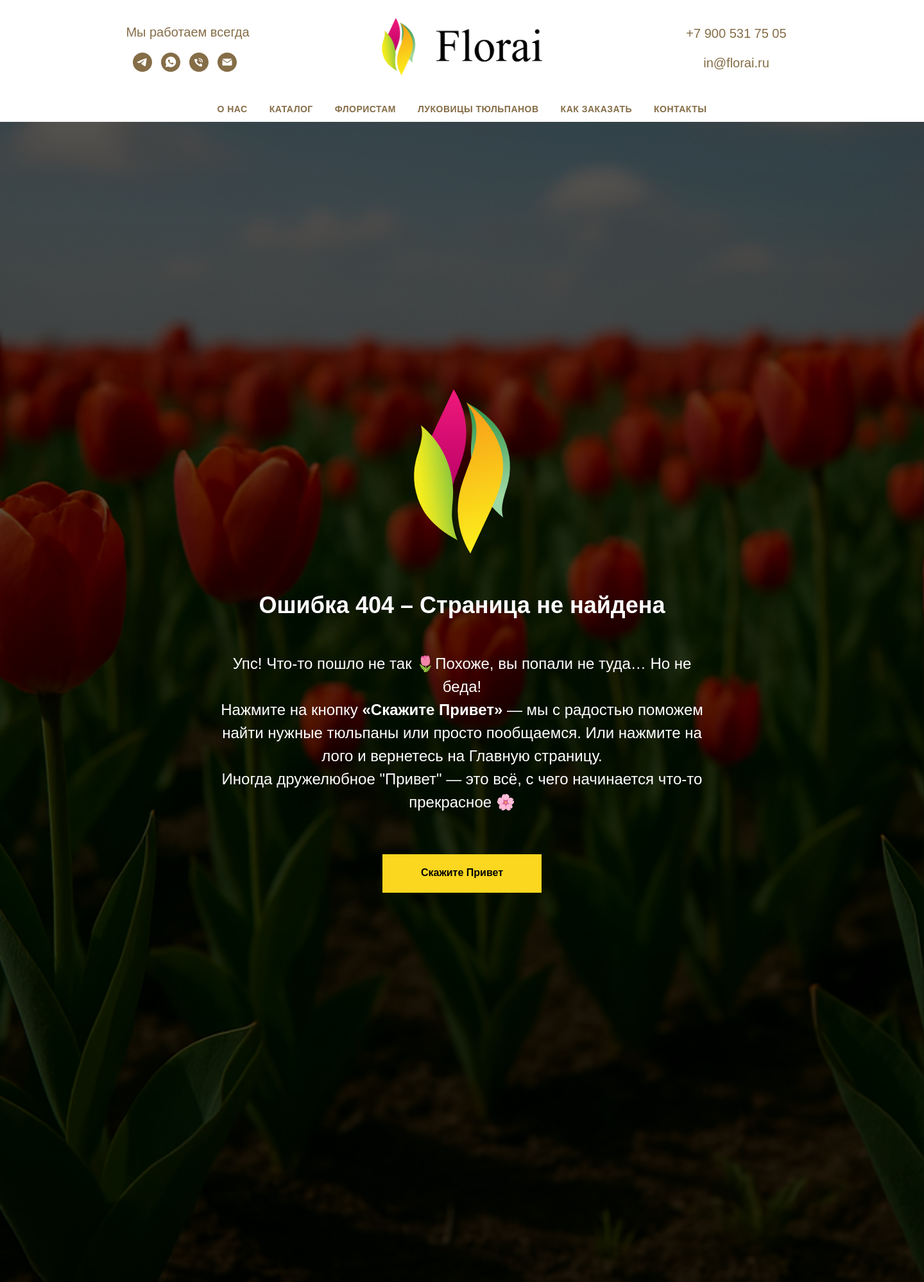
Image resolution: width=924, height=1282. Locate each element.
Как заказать (596, 109)
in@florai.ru (736, 63)
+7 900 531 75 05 (736, 33)
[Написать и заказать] (170, 68)
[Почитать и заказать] (142, 68)
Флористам (365, 109)
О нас (232, 109)
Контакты (680, 109)
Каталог (291, 109)
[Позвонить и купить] (199, 68)
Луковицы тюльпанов (478, 109)
